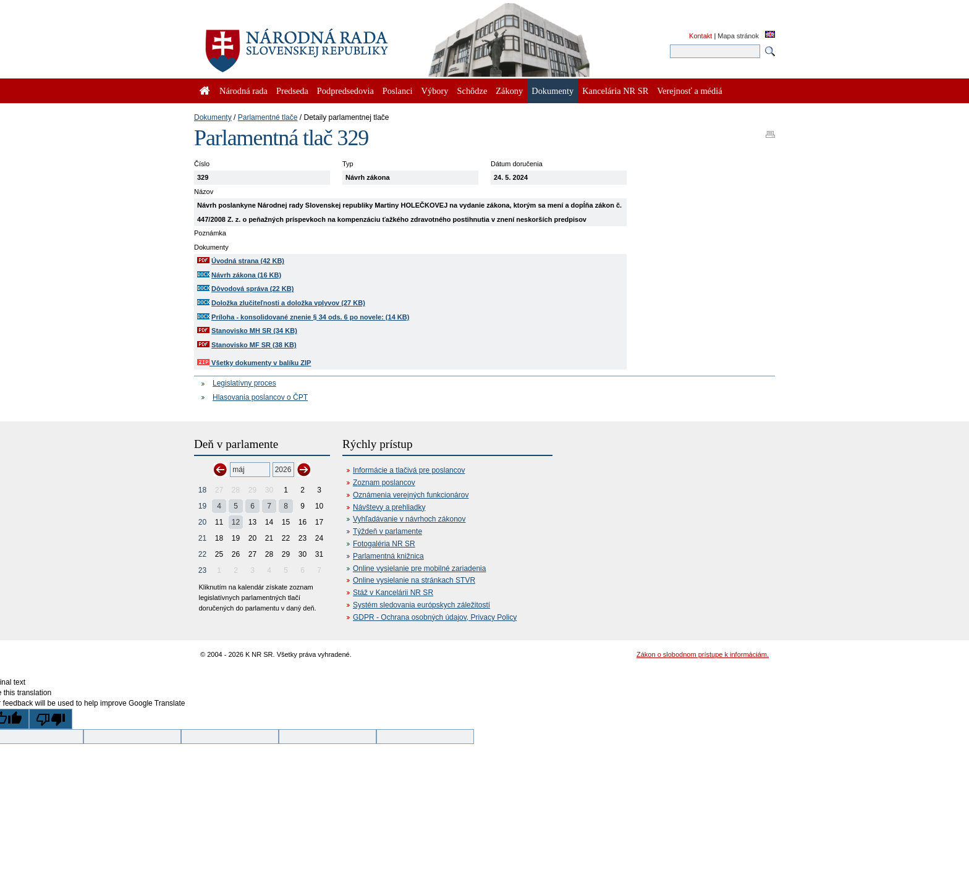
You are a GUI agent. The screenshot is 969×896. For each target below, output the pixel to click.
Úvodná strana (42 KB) (247, 260)
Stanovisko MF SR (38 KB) (254, 345)
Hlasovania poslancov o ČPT (260, 397)
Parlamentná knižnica (388, 556)
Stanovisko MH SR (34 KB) (254, 330)
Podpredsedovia (345, 91)
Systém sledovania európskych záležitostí (421, 605)
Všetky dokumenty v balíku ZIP (254, 362)
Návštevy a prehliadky (389, 507)
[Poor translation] (50, 719)
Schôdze (472, 91)
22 (202, 554)
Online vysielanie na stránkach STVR (414, 580)
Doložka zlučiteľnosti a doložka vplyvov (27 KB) (288, 302)
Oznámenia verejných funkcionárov (410, 495)
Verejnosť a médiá (689, 91)
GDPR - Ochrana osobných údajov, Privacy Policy (435, 617)
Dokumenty (213, 117)
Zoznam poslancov (384, 482)
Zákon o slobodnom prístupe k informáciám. (703, 654)
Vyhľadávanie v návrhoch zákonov (409, 519)
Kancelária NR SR (615, 91)
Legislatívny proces (244, 383)
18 (202, 490)
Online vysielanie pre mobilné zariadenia (419, 568)
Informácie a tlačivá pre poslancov (409, 470)
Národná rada (243, 91)
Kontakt (700, 36)
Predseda (292, 91)
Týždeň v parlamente (387, 531)
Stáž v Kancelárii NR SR (393, 592)
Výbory (435, 91)
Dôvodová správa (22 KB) (252, 288)
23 (202, 570)
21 (202, 538)
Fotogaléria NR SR (384, 543)
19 (202, 506)
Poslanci (398, 91)
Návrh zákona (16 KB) (246, 275)
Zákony (509, 91)
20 (202, 522)
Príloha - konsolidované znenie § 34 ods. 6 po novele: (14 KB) (310, 317)
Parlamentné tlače (268, 117)
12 (236, 522)
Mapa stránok (738, 36)
